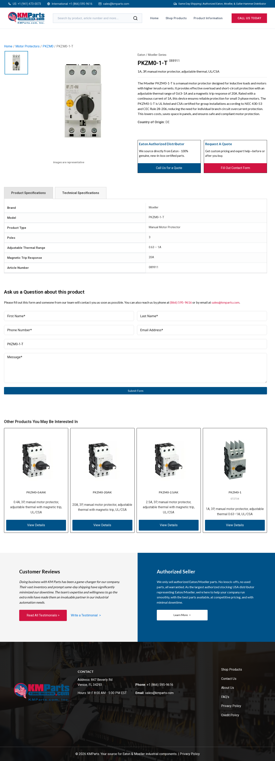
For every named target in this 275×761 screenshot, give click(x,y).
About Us (227, 688)
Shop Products (176, 18)
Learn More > (182, 615)
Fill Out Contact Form (235, 168)
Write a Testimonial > (86, 615)
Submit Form (135, 390)
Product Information (208, 18)
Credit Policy (230, 715)
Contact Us (228, 679)
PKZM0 (48, 46)
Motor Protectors (27, 46)
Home (154, 18)
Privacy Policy (231, 706)
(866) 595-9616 (181, 302)
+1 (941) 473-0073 (29, 3)
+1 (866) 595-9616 (80, 3)
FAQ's (225, 697)
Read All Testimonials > (43, 615)
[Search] (135, 18)
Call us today (249, 18)
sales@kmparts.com (116, 3)
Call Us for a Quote (169, 168)
